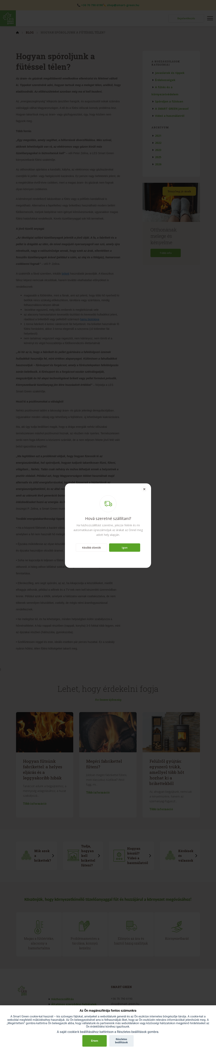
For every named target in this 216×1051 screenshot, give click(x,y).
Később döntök (91, 547)
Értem (94, 1040)
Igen (125, 547)
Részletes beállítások (121, 1041)
